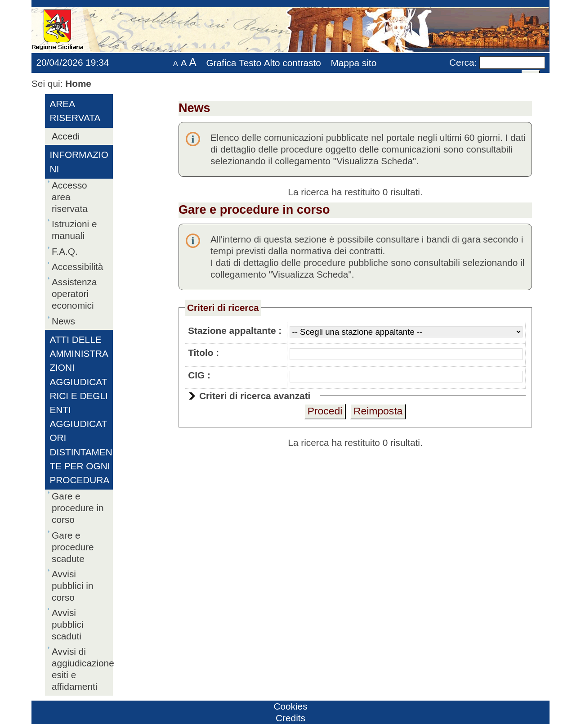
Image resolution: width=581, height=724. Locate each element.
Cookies (290, 706)
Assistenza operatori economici (74, 293)
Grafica (221, 63)
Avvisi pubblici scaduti (68, 624)
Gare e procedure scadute (73, 547)
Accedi (66, 136)
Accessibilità (77, 266)
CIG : (199, 375)
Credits (290, 718)
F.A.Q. (65, 251)
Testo (250, 63)
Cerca (461, 62)
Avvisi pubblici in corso (73, 586)
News (63, 321)
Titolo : (203, 352)
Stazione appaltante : (235, 330)
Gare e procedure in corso (78, 508)
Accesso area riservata (70, 197)
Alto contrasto (292, 63)
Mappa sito (353, 63)
